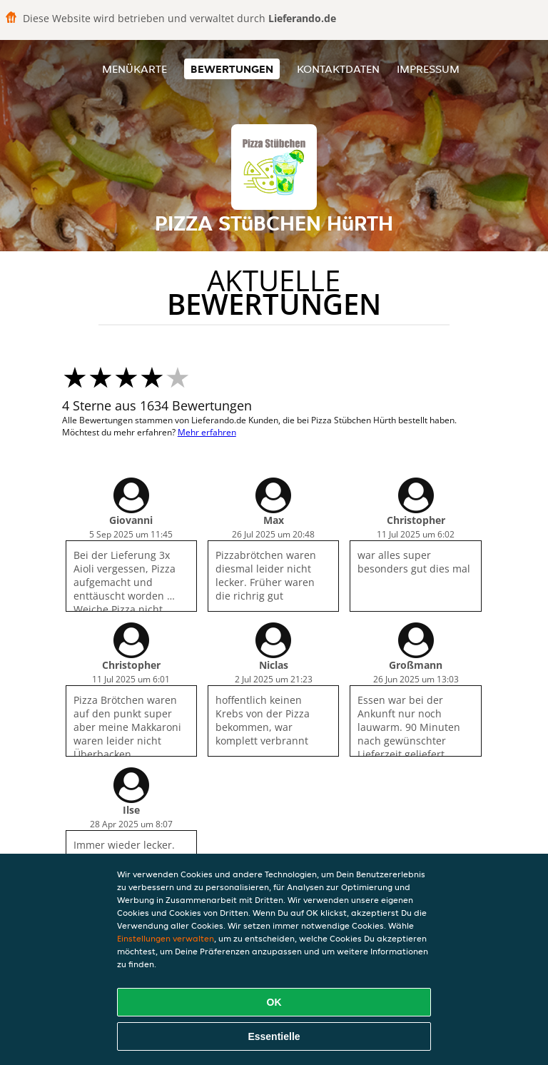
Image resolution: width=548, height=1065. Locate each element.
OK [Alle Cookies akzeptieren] (274, 1002)
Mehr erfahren (207, 432)
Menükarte (134, 68)
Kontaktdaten (338, 68)
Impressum (428, 68)
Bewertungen (232, 68)
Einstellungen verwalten (165, 938)
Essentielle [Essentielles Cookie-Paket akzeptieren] (274, 1036)
